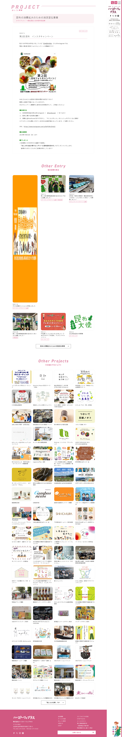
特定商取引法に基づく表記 (84, 728)
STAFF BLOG (81, 719)
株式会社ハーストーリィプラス (24, 718)
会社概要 (60, 717)
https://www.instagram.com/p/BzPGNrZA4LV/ (40, 127)
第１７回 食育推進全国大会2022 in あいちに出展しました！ (25, 339)
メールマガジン (81, 721)
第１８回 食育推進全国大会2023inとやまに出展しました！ (53, 202)
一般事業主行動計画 (83, 726)
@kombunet (51, 113)
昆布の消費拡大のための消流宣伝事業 (52, 351)
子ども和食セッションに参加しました (24, 311)
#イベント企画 (25, 313)
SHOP (60, 726)
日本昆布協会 (47, 44)
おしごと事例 (62, 721)
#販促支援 (60, 205)
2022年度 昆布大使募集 (76, 339)
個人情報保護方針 (82, 724)
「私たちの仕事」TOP (52, 708)
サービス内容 (62, 719)
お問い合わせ (77, 733)
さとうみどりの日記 (83, 717)
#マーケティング (83, 31)
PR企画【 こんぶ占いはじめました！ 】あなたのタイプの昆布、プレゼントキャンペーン (53, 340)
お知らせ (60, 724)
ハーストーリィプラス (114, 10)
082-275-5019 (20, 729)
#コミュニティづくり (74, 207)
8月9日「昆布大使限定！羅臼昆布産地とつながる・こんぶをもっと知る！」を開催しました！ (81, 202)
